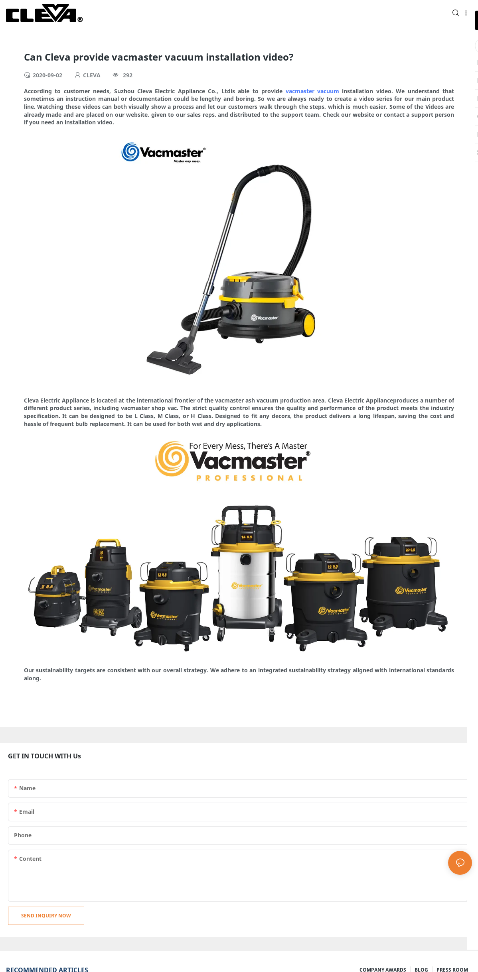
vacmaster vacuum (312, 91)
